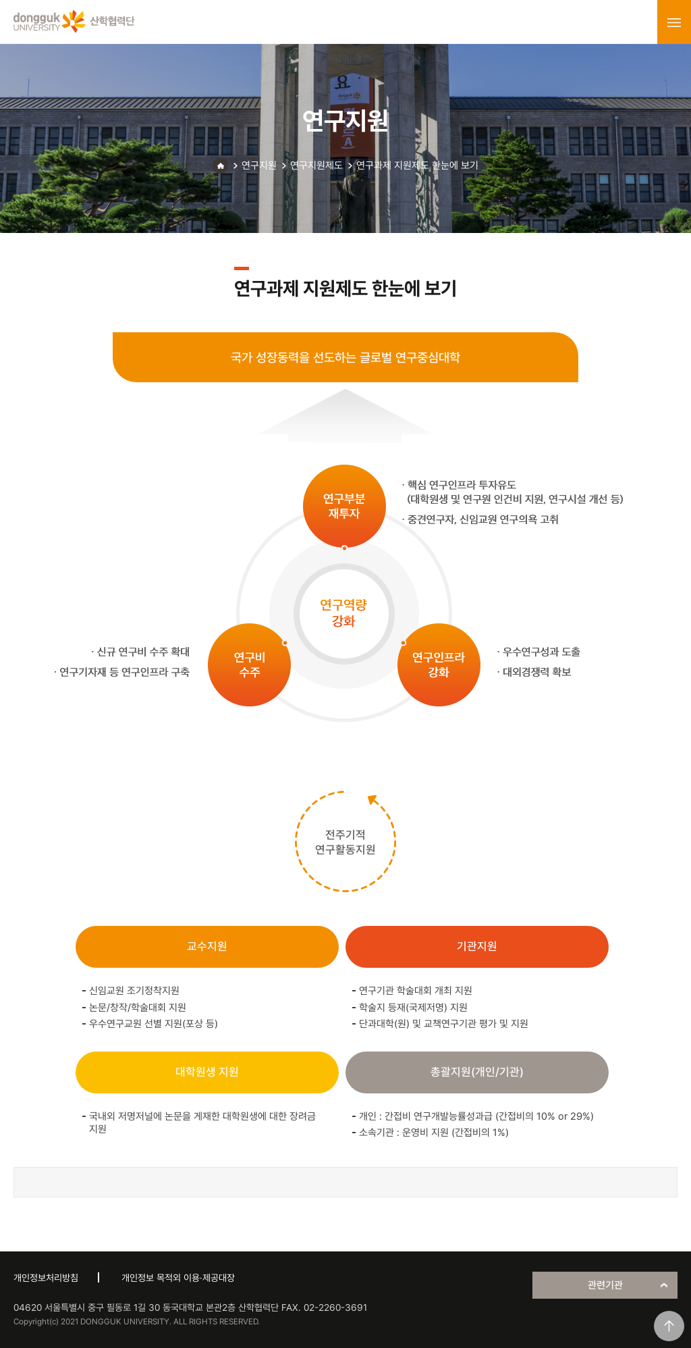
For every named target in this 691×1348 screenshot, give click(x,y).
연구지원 (259, 165)
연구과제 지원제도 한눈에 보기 (417, 165)
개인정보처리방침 (45, 1277)
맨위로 (669, 1326)
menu (674, 22)
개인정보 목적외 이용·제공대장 (178, 1277)
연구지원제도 (316, 165)
